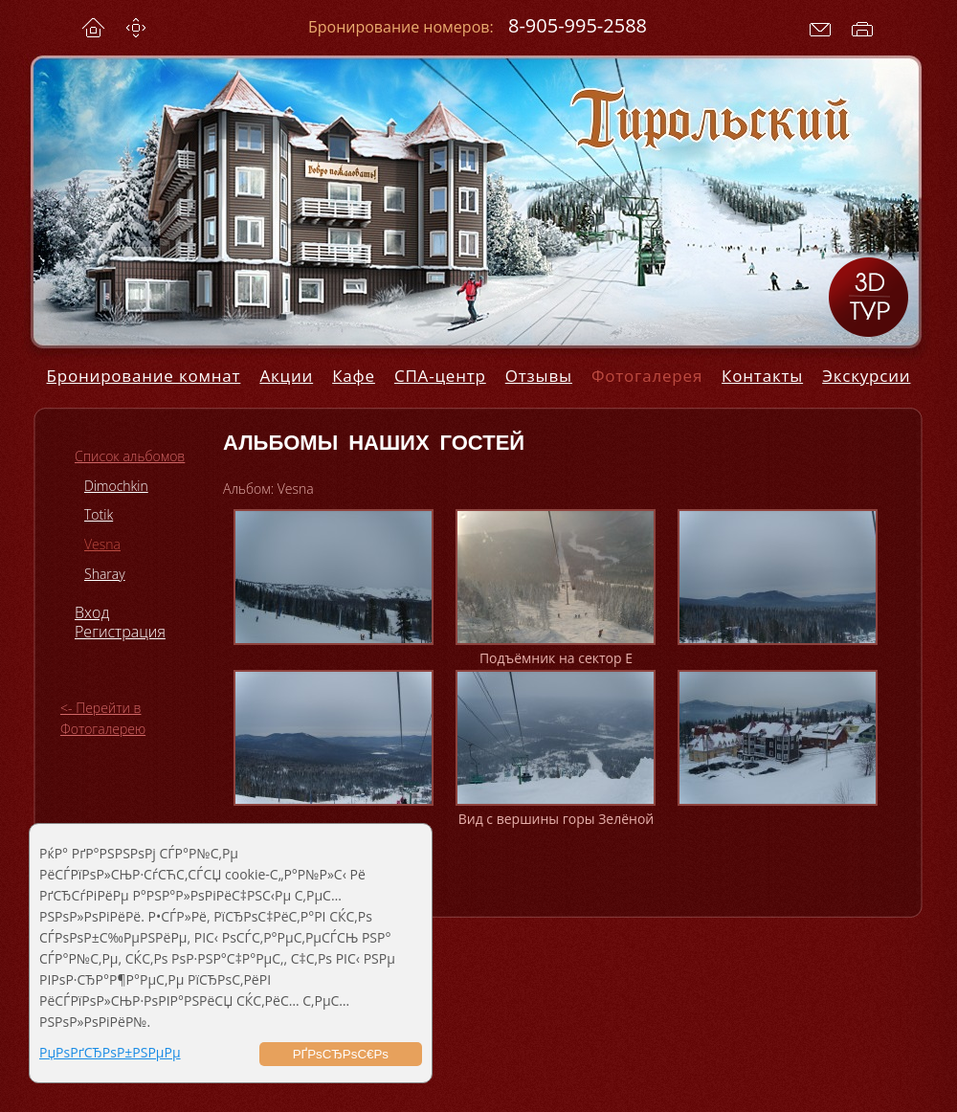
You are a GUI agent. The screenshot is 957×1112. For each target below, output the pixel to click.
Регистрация (120, 631)
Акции (286, 376)
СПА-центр (440, 376)
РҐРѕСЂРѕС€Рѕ (341, 1054)
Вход (92, 612)
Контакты (762, 376)
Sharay (104, 574)
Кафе (353, 376)
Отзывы (538, 376)
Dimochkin (116, 486)
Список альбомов (130, 456)
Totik (98, 514)
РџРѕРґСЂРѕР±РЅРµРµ (110, 1052)
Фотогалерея (646, 376)
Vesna (102, 544)
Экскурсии (866, 376)
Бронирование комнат (144, 376)
